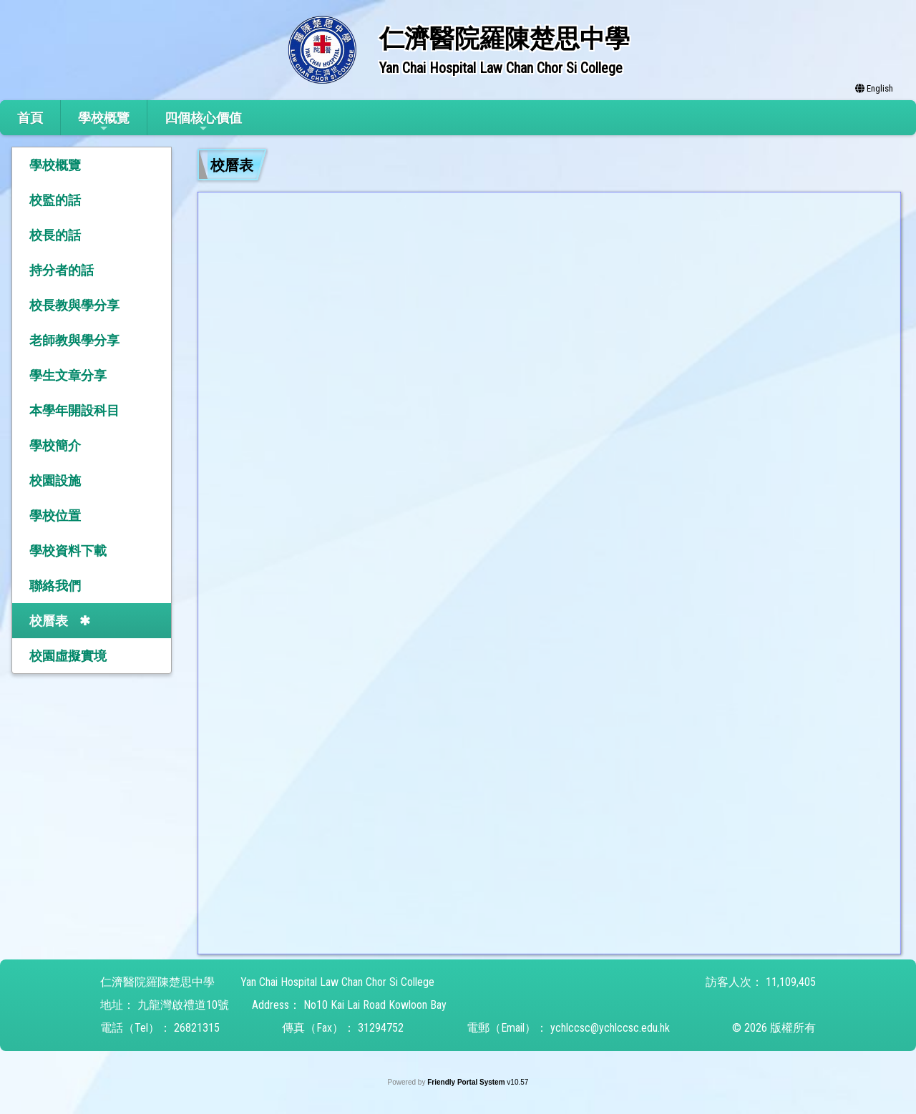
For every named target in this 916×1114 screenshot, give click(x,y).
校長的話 (55, 235)
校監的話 (55, 199)
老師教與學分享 (74, 340)
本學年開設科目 (74, 410)
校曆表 (48, 620)
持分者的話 (61, 270)
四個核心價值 (203, 122)
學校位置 (55, 515)
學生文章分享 (68, 375)
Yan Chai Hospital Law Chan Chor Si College (337, 982)
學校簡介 (55, 445)
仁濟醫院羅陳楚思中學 (157, 982)
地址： (117, 1005)
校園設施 (55, 480)
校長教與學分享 (74, 305)
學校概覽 (104, 122)
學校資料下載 (68, 550)
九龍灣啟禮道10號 (183, 1005)
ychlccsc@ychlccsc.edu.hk (610, 1028)
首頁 (30, 117)
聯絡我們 (55, 585)
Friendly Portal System (467, 1082)
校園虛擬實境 (68, 655)
